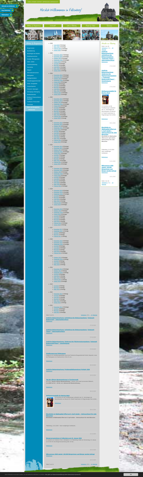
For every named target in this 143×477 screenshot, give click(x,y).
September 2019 (58, 194)
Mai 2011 (56, 310)
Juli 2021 (56, 155)
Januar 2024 (57, 94)
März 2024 (57, 91)
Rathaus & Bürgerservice (34, 25)
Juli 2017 (56, 233)
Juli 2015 (56, 261)
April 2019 (56, 199)
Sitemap (34, 1)
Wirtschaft (53, 25)
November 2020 (58, 170)
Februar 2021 (57, 162)
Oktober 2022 (57, 126)
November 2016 (58, 242)
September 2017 (58, 231)
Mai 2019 (56, 197)
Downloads (30, 104)
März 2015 (57, 264)
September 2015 (58, 259)
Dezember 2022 (58, 122)
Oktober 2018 (57, 211)
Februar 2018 (57, 223)
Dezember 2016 (58, 241)
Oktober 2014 (57, 271)
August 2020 (57, 175)
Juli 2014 (56, 274)
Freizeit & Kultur (90, 25)
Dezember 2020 (58, 168)
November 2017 (58, 229)
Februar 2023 (57, 116)
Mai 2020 (56, 180)
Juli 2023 (56, 107)
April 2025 (56, 67)
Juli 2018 (56, 216)
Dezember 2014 (58, 269)
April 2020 (56, 182)
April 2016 (56, 251)
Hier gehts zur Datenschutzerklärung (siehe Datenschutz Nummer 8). (64, 474)
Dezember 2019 (58, 190)
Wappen (29, 70)
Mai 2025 (56, 65)
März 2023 (57, 114)
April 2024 (56, 89)
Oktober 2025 (57, 58)
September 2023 (58, 104)
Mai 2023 (56, 111)
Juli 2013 (56, 286)
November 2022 (58, 124)
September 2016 (58, 244)
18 (112, 48)
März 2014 (57, 278)
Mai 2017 (56, 234)
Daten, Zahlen (30, 61)
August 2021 (57, 153)
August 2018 (57, 214)
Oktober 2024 (57, 78)
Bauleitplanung (31, 51)
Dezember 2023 (58, 99)
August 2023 (57, 106)
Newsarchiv (32, 109)
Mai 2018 (56, 219)
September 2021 (58, 151)
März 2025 (57, 69)
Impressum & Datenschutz (50, 1)
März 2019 (57, 201)
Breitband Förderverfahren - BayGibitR (34, 98)
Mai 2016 (56, 249)
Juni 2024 (56, 85)
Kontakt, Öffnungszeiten (33, 59)
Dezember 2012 (58, 294)
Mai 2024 (56, 87)
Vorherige (83, 315)
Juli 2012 (56, 295)
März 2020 (57, 184)
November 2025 (58, 56)
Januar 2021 (57, 164)
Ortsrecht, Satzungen (32, 89)
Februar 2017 (57, 236)
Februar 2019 (57, 203)
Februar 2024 (57, 92)
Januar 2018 (57, 225)
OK (131, 474)
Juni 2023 (56, 109)
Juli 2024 (56, 84)
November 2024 (58, 77)
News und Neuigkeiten (33, 107)
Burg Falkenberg (6, 10)
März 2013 (57, 289)
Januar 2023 (57, 118)
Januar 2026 (57, 50)
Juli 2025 (56, 63)
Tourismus (109, 25)
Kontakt (39, 1)
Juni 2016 (56, 248)
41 (91, 315)
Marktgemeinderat (32, 78)
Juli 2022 (56, 131)
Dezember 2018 (58, 209)
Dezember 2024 (58, 75)
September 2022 (58, 128)
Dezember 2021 (58, 146)
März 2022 (57, 138)
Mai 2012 (56, 299)
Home (29, 1)
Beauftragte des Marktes (33, 53)
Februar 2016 (57, 253)
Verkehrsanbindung (32, 64)
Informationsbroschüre (33, 72)
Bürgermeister (30, 48)
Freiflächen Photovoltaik (33, 101)
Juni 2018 (56, 218)
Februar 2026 (57, 48)
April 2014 (56, 276)
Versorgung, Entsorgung (33, 91)
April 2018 (56, 221)
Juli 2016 (56, 246)
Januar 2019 (57, 204)
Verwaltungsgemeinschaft (33, 81)
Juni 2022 (56, 133)
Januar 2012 (57, 302)
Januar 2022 (57, 142)
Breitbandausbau (31, 94)
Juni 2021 (56, 157)
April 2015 (56, 263)
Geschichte (30, 67)
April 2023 (56, 113)
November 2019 (58, 192)
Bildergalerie (30, 75)
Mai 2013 (56, 287)
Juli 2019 (56, 195)
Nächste (95, 315)
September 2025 (58, 60)
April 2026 (56, 45)
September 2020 (58, 173)
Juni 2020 (56, 179)
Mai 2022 (56, 135)
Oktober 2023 (57, 102)
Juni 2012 (56, 297)
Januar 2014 (57, 281)
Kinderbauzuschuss (32, 56)
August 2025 (57, 62)
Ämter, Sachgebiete (32, 83)
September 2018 (58, 212)
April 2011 (56, 312)
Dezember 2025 (58, 55)
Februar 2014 (57, 279)
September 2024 (58, 80)
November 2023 (58, 100)
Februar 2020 (57, 186)
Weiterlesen (49, 321)
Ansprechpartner (31, 86)
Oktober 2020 (57, 172)
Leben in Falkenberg (71, 25)
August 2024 (57, 82)
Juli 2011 (56, 309)
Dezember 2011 (58, 307)
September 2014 (58, 272)
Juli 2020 (56, 177)
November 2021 (58, 148)
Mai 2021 (56, 158)
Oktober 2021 (57, 150)
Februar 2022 (57, 140)
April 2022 (56, 136)
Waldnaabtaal (5, 14)
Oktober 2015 (57, 257)
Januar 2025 (57, 70)
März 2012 (57, 301)
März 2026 (57, 47)
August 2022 (57, 129)
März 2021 (57, 160)
